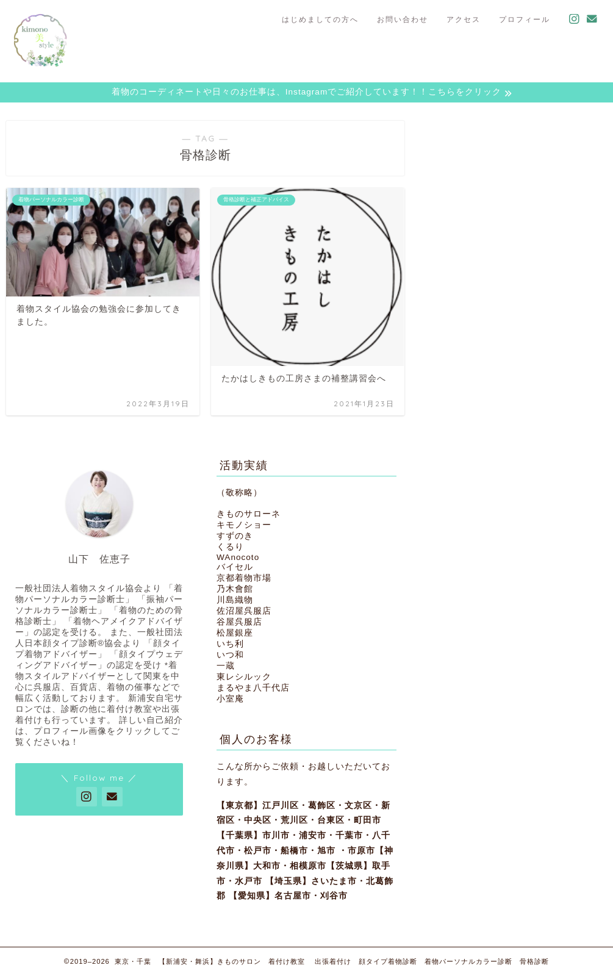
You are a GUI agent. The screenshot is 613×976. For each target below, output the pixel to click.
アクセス (463, 19)
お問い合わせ (402, 19)
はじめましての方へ (320, 19)
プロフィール (524, 19)
